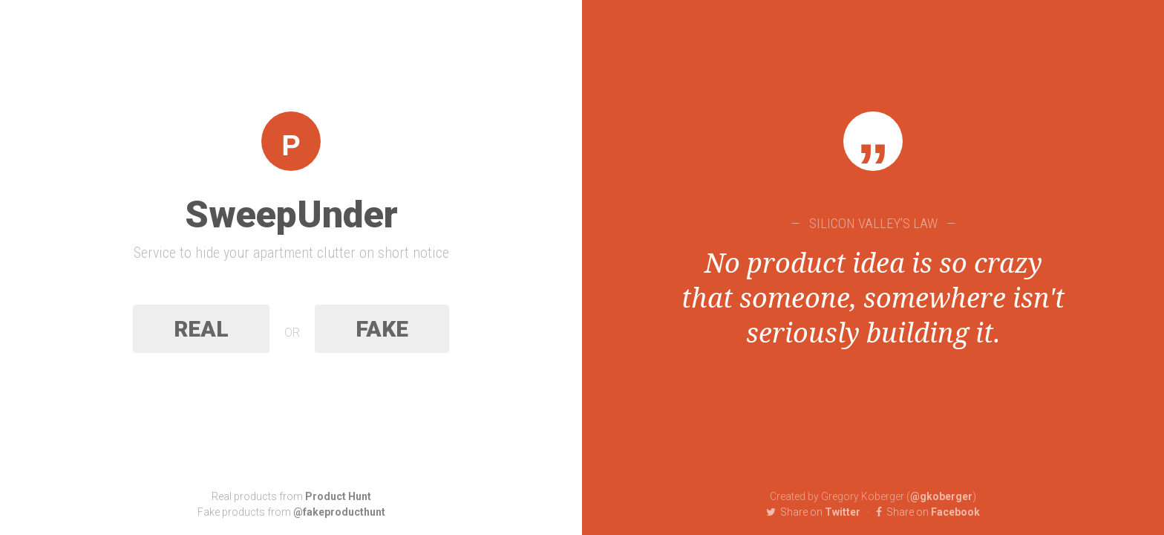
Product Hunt (338, 496)
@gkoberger (941, 496)
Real (201, 329)
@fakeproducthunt (339, 512)
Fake (382, 329)
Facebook (928, 512)
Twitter (813, 512)
